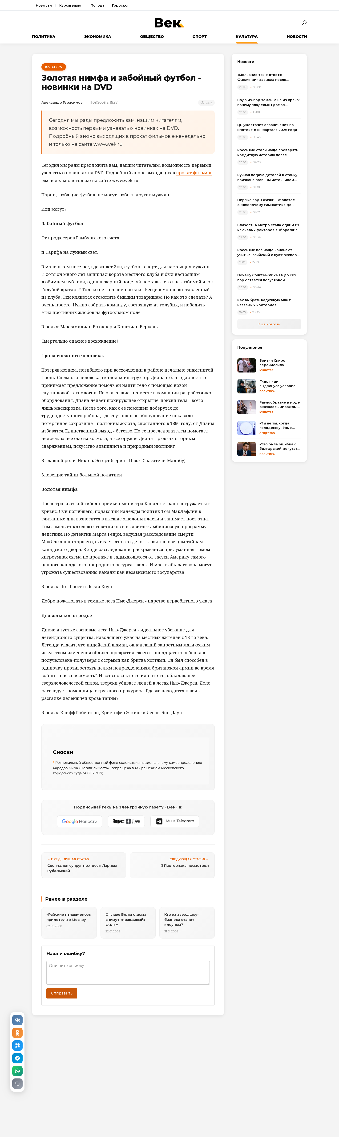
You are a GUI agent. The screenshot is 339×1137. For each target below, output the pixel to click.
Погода (98, 5)
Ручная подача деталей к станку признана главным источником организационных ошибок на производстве (267, 177)
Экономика (97, 36)
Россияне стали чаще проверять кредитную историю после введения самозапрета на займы (267, 153)
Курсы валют (71, 5)
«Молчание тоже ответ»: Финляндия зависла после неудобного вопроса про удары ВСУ (266, 77)
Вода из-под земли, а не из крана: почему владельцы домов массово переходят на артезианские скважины (268, 102)
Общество (152, 36)
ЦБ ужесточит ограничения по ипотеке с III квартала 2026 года (267, 127)
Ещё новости (269, 324)
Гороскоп (120, 5)
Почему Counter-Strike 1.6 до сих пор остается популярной (266, 277)
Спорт (200, 36)
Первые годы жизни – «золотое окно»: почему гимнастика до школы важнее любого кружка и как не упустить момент (267, 202)
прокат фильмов (194, 172)
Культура (247, 36)
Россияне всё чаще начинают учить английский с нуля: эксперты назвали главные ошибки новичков (269, 253)
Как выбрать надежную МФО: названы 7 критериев (264, 302)
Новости (44, 5)
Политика (43, 36)
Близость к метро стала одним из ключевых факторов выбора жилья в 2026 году (269, 228)
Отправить (62, 993)
